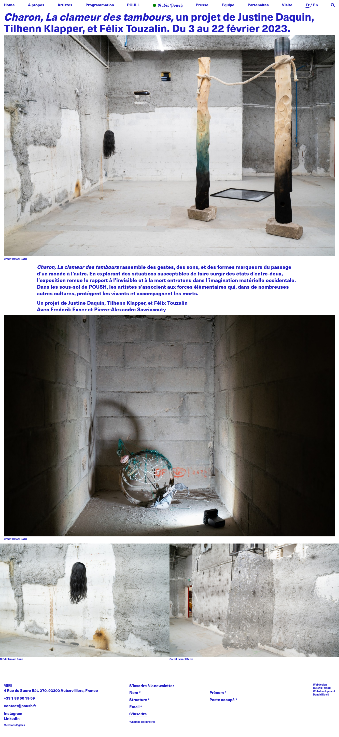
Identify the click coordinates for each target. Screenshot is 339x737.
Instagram (13, 713)
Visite (287, 4)
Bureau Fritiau (322, 688)
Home (9, 4)
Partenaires (258, 4)
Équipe (228, 4)
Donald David (321, 694)
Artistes (65, 4)
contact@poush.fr (20, 705)
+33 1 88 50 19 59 (19, 698)
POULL (133, 4)
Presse (202, 4)
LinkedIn (12, 718)
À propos (36, 4)
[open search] (333, 5)
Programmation (100, 4)
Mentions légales (14, 725)
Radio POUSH (167, 6)
